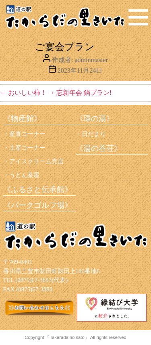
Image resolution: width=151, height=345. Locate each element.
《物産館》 (22, 118)
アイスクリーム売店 (36, 161)
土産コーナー (27, 147)
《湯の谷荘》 (99, 148)
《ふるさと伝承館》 (37, 189)
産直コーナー (27, 134)
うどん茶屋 (24, 175)
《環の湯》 (95, 118)
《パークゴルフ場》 (37, 205)
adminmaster (91, 59)
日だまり (94, 134)
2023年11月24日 (80, 70)
